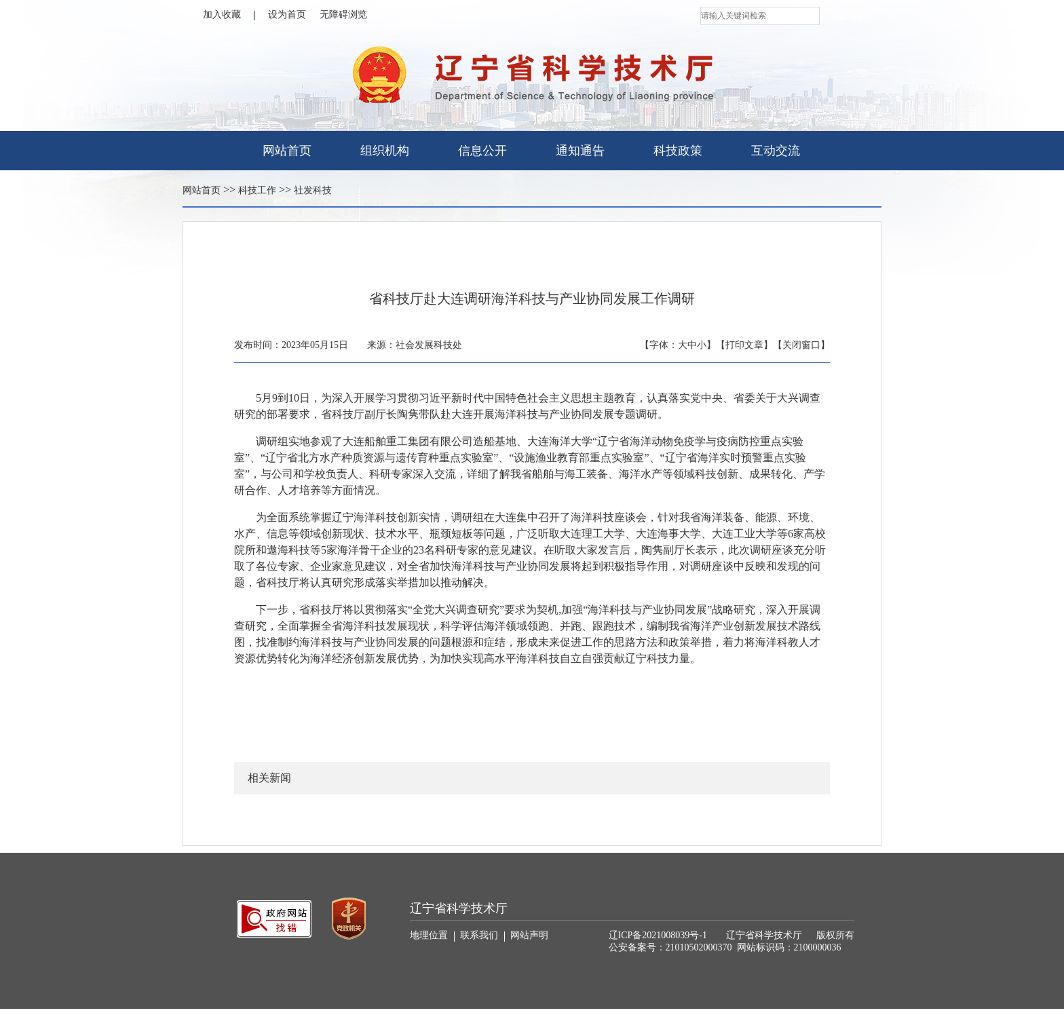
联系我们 (482, 936)
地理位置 (432, 936)
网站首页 (287, 150)
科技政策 (677, 150)
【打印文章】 (744, 345)
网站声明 (529, 935)
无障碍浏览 (343, 14)
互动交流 (775, 150)
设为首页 (287, 14)
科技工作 (257, 190)
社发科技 (313, 190)
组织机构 (384, 150)
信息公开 (482, 150)
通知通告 (580, 150)
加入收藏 (228, 14)
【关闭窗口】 (801, 345)
